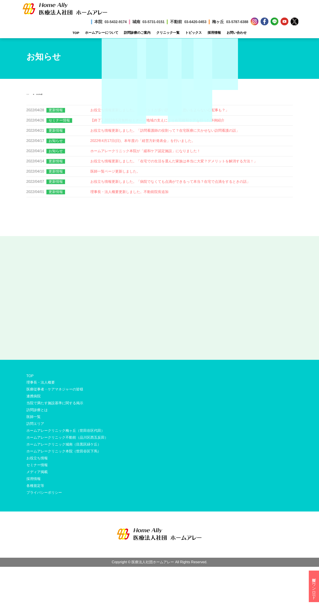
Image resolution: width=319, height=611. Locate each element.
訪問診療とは (37, 410)
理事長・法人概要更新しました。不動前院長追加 (129, 192)
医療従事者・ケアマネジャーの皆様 (54, 389)
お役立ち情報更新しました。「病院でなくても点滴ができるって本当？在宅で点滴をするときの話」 (170, 181)
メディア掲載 (37, 472)
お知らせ (56, 141)
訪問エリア (35, 424)
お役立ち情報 (37, 458)
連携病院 (33, 396)
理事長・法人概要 (40, 382)
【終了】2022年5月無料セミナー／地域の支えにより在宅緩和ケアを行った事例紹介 (157, 120)
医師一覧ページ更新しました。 (115, 171)
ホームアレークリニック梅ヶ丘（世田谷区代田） (65, 430)
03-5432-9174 (116, 22)
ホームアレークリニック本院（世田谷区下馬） (63, 451)
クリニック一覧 (168, 32)
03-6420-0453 (195, 22)
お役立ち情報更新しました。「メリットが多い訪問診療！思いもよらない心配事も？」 (159, 110)
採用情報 (214, 32)
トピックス (193, 32)
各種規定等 (35, 486)
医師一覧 (33, 417)
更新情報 (56, 110)
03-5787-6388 (237, 22)
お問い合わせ (237, 32)
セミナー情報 (59, 120)
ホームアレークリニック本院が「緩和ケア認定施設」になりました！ (145, 151)
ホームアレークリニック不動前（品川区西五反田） (67, 437)
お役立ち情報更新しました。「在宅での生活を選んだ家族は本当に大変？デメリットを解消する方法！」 (173, 161)
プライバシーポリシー (44, 492)
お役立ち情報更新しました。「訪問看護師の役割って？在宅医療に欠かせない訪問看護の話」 (165, 130)
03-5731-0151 (154, 22)
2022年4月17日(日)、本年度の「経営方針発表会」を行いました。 (142, 141)
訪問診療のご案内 (137, 32)
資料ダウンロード (314, 586)
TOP (75, 33)
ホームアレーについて (101, 32)
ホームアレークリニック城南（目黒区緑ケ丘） (63, 444)
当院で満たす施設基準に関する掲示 (54, 403)
